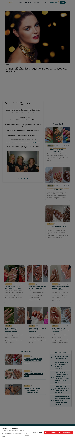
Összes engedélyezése (65, 432)
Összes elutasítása (50, 432)
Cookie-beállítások (37, 432)
